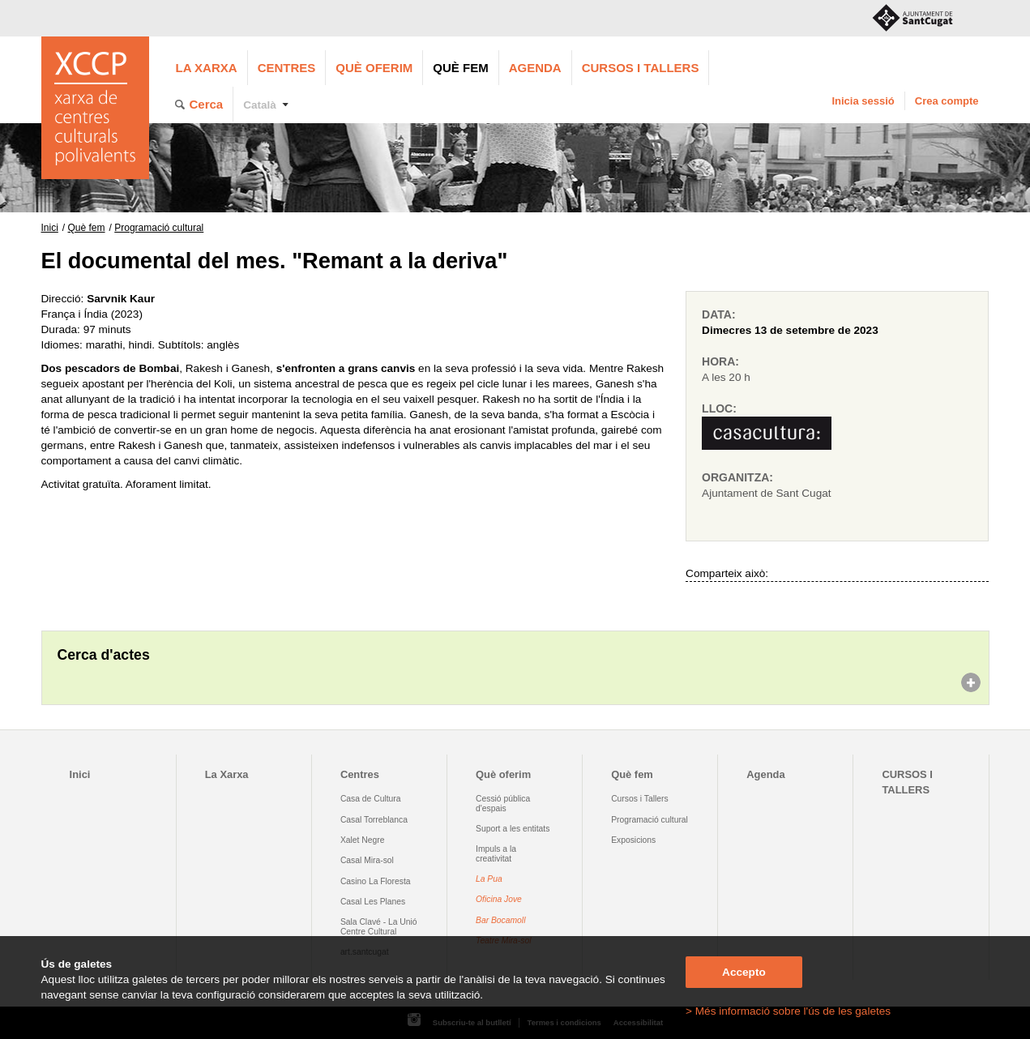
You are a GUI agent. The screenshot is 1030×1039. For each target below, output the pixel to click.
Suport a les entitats (512, 828)
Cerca (207, 104)
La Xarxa (206, 68)
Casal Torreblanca (374, 819)
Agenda (535, 68)
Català (259, 105)
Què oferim (373, 68)
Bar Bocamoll (500, 920)
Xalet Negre (362, 840)
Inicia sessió (862, 101)
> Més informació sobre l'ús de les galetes (788, 1011)
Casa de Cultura (370, 798)
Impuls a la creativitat (496, 853)
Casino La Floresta (375, 881)
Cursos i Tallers (639, 798)
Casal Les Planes (372, 901)
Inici (49, 227)
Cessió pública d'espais (503, 803)
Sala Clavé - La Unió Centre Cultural (378, 926)
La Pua (489, 878)
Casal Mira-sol (367, 860)
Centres (287, 68)
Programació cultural (158, 227)
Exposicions (633, 840)
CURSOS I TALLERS (640, 68)
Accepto (744, 972)
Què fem (460, 68)
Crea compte (947, 101)
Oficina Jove (499, 899)
